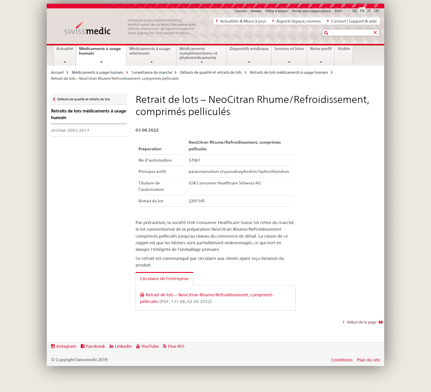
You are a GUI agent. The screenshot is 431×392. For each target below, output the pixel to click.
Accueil (57, 72)
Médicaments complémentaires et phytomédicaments (198, 53)
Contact (241, 11)
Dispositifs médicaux (249, 48)
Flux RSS (176, 346)
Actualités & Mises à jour (241, 20)
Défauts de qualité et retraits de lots (211, 72)
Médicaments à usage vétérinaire (149, 51)
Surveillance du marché (152, 72)
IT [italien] (369, 10)
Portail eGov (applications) (311, 11)
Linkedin (123, 346)
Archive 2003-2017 (70, 130)
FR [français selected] (362, 10)
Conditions (342, 360)
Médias (256, 11)
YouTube (150, 346)
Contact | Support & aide (352, 20)
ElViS (338, 11)
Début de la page (361, 322)
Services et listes (289, 48)
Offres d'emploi (276, 11)
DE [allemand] (354, 10)
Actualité (64, 48)
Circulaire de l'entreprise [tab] (164, 278)
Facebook (95, 346)
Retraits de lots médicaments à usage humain (289, 72)
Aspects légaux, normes (297, 20)
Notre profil (321, 48)
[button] (327, 32)
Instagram (66, 346)
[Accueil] (133, 26)
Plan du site (368, 360)
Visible (344, 48)
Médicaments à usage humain (100, 53)
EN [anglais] (376, 10)
